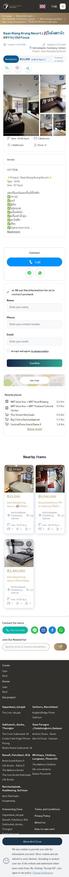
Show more (34, 429)
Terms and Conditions (47, 809)
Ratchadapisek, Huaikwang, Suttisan (19, 18)
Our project (9, 697)
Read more (13, 231)
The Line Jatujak (11, 712)
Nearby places (13, 394)
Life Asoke (8, 779)
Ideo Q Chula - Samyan (45, 738)
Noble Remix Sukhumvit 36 (17, 747)
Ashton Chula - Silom (44, 733)
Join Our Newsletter (14, 639)
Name (10, 300)
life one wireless (41, 769)
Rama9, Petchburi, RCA (16, 754)
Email (10, 334)
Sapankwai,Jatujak (13, 706)
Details (11, 159)
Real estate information (20, 128)
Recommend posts (24, 15)
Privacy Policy (42, 815)
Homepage (7, 15)
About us (40, 822)
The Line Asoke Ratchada (16, 774)
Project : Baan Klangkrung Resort (49, 51)
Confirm (35, 363)
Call (34, 262)
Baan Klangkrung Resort (51, 18)
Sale (4, 671)
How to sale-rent (45, 829)
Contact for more (13, 622)
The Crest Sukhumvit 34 (15, 733)
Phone (11, 317)
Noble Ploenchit (41, 773)
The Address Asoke (13, 770)
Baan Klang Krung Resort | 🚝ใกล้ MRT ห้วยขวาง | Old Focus (17, 504)
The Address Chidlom (44, 764)
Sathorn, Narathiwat (45, 706)
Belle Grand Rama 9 (13, 760)
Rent (5, 675)
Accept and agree (20, 351)
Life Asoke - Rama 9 (13, 765)
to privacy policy (40, 351)
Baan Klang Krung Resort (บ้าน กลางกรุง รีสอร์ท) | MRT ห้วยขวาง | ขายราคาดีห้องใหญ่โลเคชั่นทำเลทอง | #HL (18, 578)
